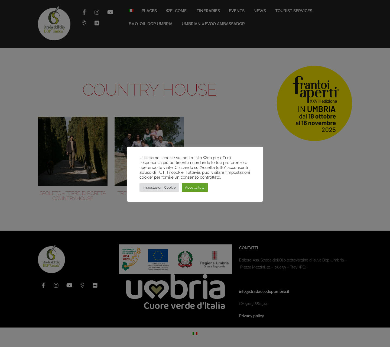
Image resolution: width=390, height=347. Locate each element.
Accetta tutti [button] (194, 187)
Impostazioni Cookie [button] (159, 187)
